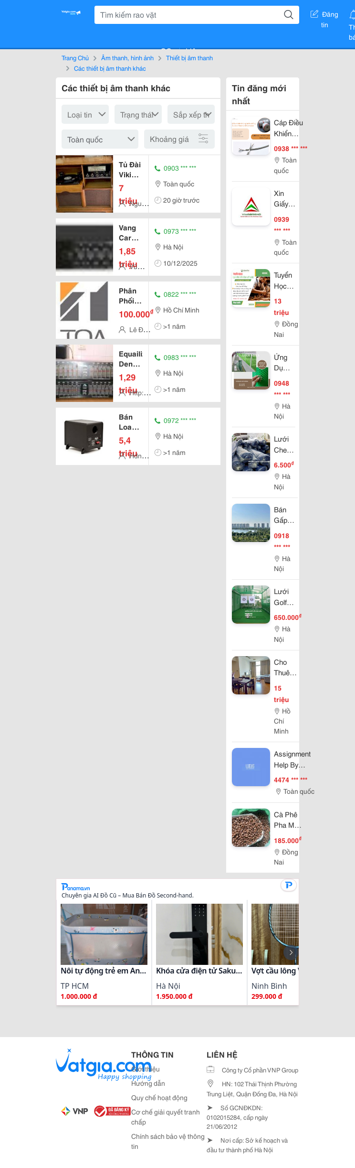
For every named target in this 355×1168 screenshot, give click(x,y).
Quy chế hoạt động (159, 1097)
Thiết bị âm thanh (189, 57)
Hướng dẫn (148, 1083)
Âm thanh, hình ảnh (127, 57)
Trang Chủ (75, 57)
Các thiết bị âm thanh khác (110, 68)
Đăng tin (324, 15)
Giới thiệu (145, 1068)
